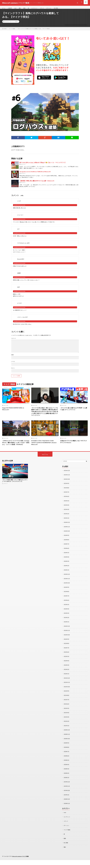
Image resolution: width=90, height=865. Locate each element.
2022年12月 (67, 633)
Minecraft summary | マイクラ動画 (21, 861)
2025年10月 (67, 488)
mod (16, 8)
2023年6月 (66, 608)
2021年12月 (67, 685)
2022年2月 (66, 676)
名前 (12, 356)
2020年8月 (66, 753)
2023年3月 (66, 620)
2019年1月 (66, 800)
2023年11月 (67, 586)
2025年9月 (66, 492)
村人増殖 (61, 8)
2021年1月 (66, 732)
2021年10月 (67, 693)
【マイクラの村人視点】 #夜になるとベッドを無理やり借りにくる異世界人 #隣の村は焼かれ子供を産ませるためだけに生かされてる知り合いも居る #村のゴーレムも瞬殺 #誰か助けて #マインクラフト (44, 415)
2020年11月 (67, 740)
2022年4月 (66, 667)
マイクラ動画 (14, 23)
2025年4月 (66, 513)
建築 (26, 8)
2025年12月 (67, 479)
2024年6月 (66, 556)
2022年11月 (67, 638)
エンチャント (37, 8)
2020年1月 (66, 783)
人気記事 (10, 8)
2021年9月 (66, 697)
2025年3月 (66, 518)
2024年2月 (66, 573)
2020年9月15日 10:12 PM (19, 207)
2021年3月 (66, 723)
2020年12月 (67, 736)
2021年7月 (66, 706)
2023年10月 (67, 590)
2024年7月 (66, 552)
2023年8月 (66, 599)
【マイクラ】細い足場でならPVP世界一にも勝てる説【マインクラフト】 (73, 411)
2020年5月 (66, 766)
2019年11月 (67, 792)
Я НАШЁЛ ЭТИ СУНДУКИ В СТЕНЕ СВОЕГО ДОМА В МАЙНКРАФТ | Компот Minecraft (44, 449)
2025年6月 (66, 505)
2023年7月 (66, 603)
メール (13, 363)
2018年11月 (67, 809)
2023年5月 (66, 612)
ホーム (4, 8)
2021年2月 (66, 727)
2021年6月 (66, 710)
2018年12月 (67, 804)
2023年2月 (66, 625)
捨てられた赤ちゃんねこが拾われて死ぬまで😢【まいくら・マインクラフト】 (43, 164)
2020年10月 (67, 744)
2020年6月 (66, 762)
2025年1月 (66, 526)
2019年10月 (67, 796)
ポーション (53, 8)
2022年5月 (66, 663)
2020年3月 (66, 774)
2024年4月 (66, 565)
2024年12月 (67, 531)
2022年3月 (66, 672)
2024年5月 (66, 561)
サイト (13, 370)
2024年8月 (66, 548)
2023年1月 (66, 629)
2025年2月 (66, 522)
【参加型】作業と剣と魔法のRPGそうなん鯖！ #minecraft (37, 182)
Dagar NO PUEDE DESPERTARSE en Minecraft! (14, 411)
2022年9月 (66, 646)
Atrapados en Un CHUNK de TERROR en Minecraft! (35, 173)
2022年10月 (67, 642)
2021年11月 (67, 689)
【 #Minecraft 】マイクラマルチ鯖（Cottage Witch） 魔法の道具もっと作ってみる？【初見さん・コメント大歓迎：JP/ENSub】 (15, 450)
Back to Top (45, 463)
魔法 (21, 8)
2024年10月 (67, 539)
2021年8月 (66, 702)
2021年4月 (66, 719)
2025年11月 (67, 483)
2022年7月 (66, 655)
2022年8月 (66, 650)
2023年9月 (66, 595)
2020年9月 (66, 749)
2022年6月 (66, 659)
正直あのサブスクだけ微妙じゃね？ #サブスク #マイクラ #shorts (73, 448)
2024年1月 (66, 578)
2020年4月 (66, 770)
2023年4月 (66, 616)
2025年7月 (66, 501)
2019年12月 (67, 787)
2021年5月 (66, 715)
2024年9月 (66, 543)
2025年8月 (66, 496)
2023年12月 (67, 582)
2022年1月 (66, 680)
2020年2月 (66, 779)
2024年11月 (67, 535)
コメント (13, 340)
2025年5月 (66, 509)
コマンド (45, 8)
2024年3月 (66, 569)
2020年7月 (66, 757)
